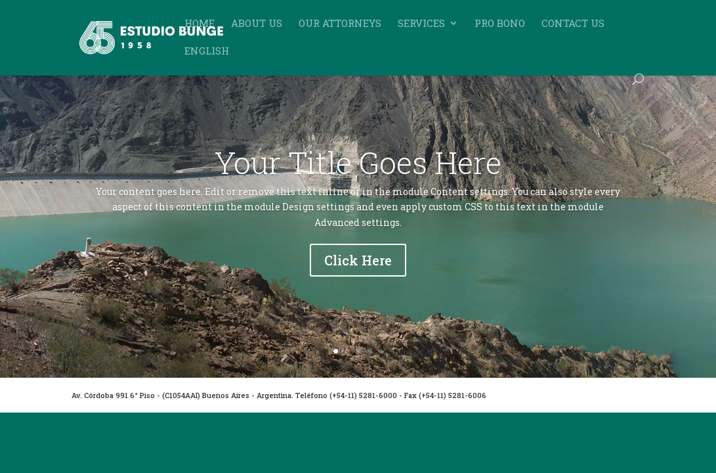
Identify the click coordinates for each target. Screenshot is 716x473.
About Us (256, 24)
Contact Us (572, 24)
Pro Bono (499, 24)
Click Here (358, 261)
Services (421, 24)
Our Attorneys (340, 24)
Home (199, 24)
